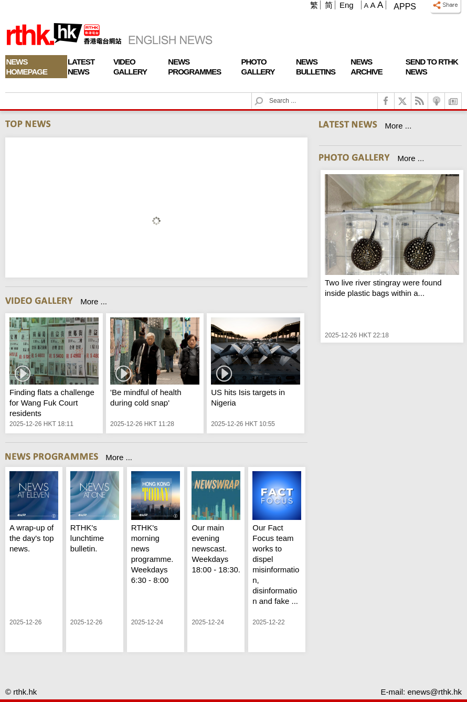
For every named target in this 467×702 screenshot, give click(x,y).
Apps (405, 6)
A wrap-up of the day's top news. (31, 538)
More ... (93, 301)
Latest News (81, 66)
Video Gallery (130, 66)
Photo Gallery (258, 66)
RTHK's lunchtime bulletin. (87, 538)
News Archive (367, 66)
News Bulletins (315, 66)
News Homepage (26, 66)
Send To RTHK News (432, 66)
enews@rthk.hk (434, 691)
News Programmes (194, 66)
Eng (346, 5)
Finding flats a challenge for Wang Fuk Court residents (51, 403)
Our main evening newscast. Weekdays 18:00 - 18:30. (216, 548)
